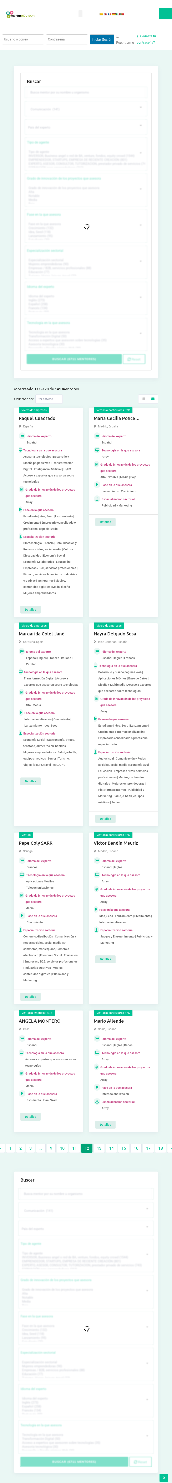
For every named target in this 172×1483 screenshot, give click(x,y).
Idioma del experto (40, 287)
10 (62, 1148)
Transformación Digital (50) (85, 336)
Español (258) (85, 304)
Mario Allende (109, 1021)
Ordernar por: (24, 399)
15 (123, 1148)
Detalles (30, 609)
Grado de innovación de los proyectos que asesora (64, 178)
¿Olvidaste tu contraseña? (146, 39)
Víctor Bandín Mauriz (116, 843)
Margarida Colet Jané (42, 633)
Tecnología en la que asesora (48, 323)
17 (148, 1148)
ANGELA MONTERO (40, 1021)
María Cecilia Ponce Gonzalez (114, 418)
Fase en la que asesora (44, 215)
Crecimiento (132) (85, 228)
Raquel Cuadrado (37, 418)
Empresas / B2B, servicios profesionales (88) (85, 268)
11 (74, 1148)
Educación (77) (85, 272)
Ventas (26, 835)
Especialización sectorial (45, 251)
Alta (85, 192)
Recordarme (125, 40)
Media (85, 200)
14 (111, 1148)
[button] (80, 13)
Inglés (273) (85, 300)
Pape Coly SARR (35, 843)
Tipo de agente (38, 142)
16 (136, 1148)
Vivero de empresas (34, 410)
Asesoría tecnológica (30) (85, 344)
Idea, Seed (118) (85, 232)
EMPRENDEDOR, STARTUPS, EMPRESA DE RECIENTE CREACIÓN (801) (85, 160)
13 (99, 1148)
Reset (134, 359)
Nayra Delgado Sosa (115, 633)
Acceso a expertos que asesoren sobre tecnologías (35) (85, 340)
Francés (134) (85, 308)
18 (160, 1148)
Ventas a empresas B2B (36, 1012)
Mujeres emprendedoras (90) (85, 264)
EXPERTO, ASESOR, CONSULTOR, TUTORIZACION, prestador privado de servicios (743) (85, 164)
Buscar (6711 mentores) (74, 359)
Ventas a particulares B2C (113, 410)
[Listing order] (49, 399)
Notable (85, 196)
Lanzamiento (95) (85, 236)
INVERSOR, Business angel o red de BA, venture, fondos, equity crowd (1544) (85, 156)
